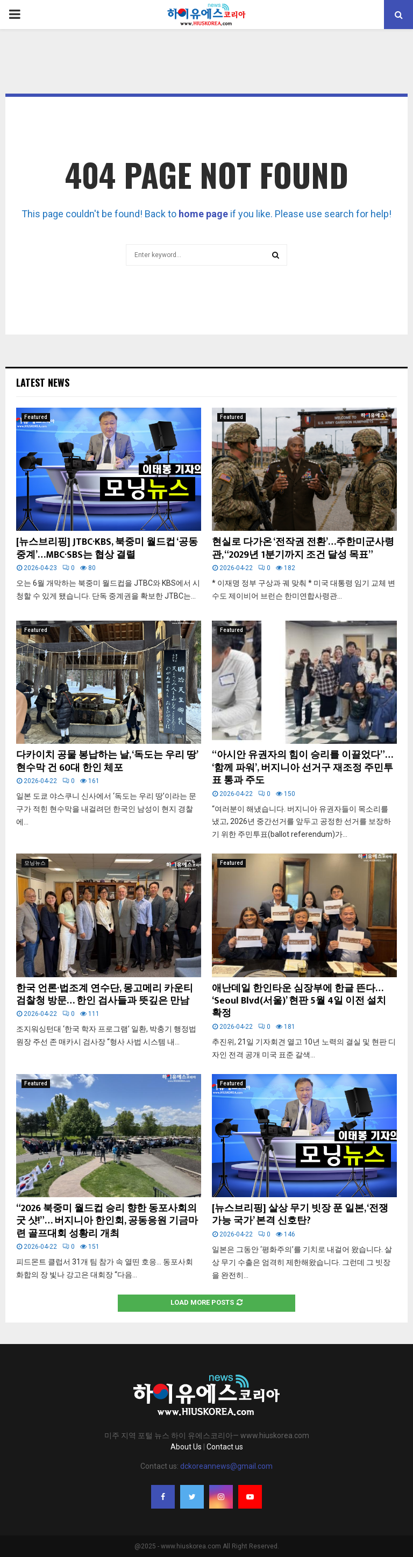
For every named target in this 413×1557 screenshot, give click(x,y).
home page (203, 213)
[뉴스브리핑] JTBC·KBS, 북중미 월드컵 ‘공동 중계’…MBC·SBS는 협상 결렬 (107, 548)
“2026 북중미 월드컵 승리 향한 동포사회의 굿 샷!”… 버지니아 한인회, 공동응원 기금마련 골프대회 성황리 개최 (107, 1221)
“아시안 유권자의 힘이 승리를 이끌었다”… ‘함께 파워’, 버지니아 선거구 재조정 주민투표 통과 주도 (302, 767)
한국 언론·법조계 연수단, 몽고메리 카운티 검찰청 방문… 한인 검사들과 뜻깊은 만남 (104, 994)
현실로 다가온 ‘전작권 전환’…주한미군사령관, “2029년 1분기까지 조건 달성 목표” (303, 548)
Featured (35, 417)
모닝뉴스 (35, 863)
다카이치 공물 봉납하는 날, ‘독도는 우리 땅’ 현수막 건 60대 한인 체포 (106, 761)
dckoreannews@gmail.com (226, 1466)
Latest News (42, 382)
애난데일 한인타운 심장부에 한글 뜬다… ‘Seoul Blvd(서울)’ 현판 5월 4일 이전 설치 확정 (299, 1001)
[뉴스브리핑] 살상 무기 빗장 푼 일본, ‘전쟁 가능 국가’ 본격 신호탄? (300, 1214)
